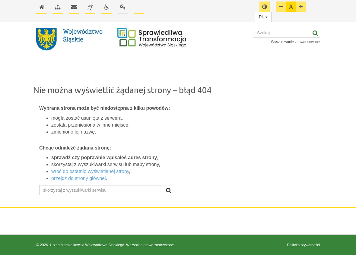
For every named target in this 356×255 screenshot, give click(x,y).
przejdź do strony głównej (78, 178)
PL (263, 16)
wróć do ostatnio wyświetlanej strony (90, 171)
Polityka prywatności (303, 245)
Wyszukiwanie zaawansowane (295, 42)
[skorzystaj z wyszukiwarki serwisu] (100, 190)
